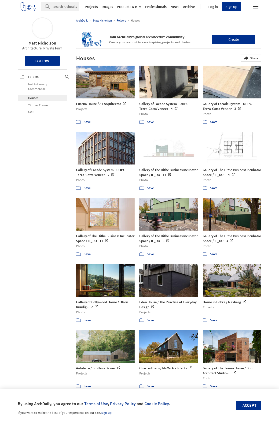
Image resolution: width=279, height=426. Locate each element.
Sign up (231, 6)
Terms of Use (96, 403)
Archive (189, 6)
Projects (91, 6)
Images (107, 6)
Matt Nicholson (42, 43)
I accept (248, 405)
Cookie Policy (156, 403)
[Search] (66, 6)
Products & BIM (129, 6)
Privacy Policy (123, 403)
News (174, 6)
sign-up (106, 413)
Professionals (156, 6)
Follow (42, 61)
